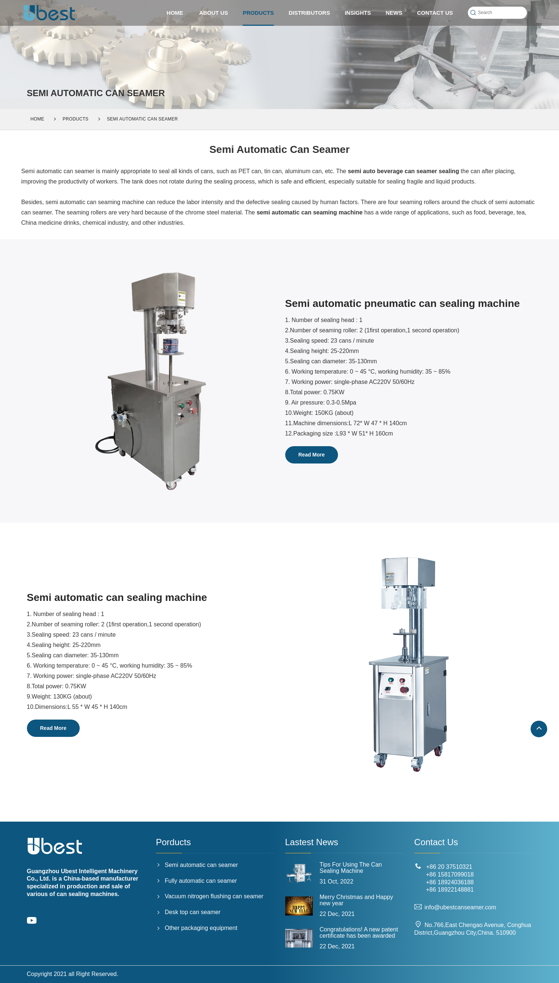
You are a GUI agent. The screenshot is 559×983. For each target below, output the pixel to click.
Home (37, 119)
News (394, 13)
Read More (312, 455)
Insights (358, 13)
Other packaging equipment (197, 928)
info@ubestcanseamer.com (455, 907)
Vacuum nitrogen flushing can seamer (209, 896)
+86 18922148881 (450, 889)
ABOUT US (213, 13)
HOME (174, 13)
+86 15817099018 (450, 874)
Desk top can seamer (188, 912)
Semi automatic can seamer (142, 119)
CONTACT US (435, 13)
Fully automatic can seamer (196, 881)
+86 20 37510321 (449, 867)
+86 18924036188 (450, 882)
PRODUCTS (258, 18)
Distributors (309, 13)
